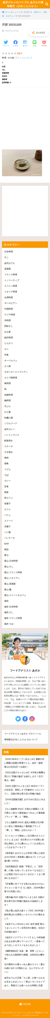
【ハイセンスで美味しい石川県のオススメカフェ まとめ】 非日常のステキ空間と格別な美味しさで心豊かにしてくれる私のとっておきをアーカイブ (24, 841)
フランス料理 (10, 274)
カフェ (7, 509)
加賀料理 (8, 395)
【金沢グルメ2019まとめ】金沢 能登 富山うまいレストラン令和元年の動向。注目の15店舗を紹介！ (24, 928)
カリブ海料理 (10, 378)
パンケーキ (9, 538)
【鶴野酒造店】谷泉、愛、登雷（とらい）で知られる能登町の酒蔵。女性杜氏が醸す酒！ (24, 955)
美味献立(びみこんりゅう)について (21, 739)
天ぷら (7, 406)
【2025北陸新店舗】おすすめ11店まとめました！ (24, 801)
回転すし (8, 326)
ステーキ (8, 446)
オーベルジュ (10, 360)
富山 (6, 555)
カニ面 (7, 366)
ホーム (8, 12)
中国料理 (8, 309)
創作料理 (8, 337)
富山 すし (8, 567)
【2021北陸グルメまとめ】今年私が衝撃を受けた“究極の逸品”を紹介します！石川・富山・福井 (24, 776)
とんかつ (8, 343)
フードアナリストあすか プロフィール (22, 734)
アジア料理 (9, 315)
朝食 (6, 492)
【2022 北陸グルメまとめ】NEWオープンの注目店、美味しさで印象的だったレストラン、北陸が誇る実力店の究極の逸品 (24, 790)
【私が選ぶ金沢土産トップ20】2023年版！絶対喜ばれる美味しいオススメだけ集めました (24, 914)
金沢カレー (9, 429)
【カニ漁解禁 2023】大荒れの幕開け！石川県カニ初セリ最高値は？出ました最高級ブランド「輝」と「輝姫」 (24, 813)
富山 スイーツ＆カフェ (15, 595)
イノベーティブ (11, 280)
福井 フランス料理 (13, 618)
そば (6, 475)
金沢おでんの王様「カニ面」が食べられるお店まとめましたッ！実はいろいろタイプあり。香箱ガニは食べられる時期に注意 (24, 982)
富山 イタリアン (12, 578)
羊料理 (7, 320)
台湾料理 (8, 297)
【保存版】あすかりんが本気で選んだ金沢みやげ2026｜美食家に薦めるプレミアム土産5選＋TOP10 (24, 857)
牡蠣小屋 (8, 418)
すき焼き (8, 452)
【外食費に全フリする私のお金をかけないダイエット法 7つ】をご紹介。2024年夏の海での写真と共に (24, 888)
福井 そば (8, 624)
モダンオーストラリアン (16, 372)
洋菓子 (7, 526)
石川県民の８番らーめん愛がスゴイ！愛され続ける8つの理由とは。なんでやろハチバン (24, 968)
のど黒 (7, 412)
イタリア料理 (10, 292)
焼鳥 (6, 463)
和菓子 (7, 503)
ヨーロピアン (10, 303)
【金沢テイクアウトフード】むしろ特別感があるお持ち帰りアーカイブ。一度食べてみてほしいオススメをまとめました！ (24, 941)
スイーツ (8, 521)
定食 (6, 486)
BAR (6, 544)
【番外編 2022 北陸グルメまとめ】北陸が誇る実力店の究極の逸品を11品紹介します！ (24, 901)
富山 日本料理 (11, 561)
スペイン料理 (10, 286)
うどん (7, 469)
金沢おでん (9, 263)
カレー (7, 481)
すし (6, 257)
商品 (6, 549)
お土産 (7, 332)
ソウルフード (10, 423)
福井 (6, 601)
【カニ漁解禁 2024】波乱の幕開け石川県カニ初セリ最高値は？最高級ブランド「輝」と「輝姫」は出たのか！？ (24, 826)
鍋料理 (7, 400)
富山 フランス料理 (13, 572)
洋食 (6, 355)
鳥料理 (7, 383)
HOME (25, 1004)
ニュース (16, 12)
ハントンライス (11, 435)
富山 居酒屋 (9, 584)
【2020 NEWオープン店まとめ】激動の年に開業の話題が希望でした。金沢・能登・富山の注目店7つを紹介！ (24, 763)
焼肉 (6, 458)
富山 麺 (7, 589)
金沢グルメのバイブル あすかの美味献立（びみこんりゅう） (23, 4)
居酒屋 (7, 269)
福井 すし (8, 612)
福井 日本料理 (11, 607)
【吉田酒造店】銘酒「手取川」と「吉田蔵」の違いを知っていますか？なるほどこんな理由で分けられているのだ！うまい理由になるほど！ (24, 872)
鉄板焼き (8, 440)
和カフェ (8, 498)
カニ (6, 349)
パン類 (7, 532)
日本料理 (8, 252)
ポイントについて (23, 58)
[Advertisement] (25, 116)
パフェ (7, 515)
